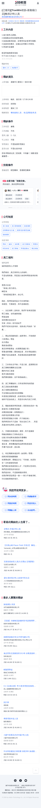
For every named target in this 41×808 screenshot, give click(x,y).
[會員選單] (38, 3)
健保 (10, 244)
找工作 (17, 21)
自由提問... (31, 510)
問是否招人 (31, 503)
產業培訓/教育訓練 (23, 230)
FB (20, 780)
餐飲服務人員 (16, 113)
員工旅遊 (6, 226)
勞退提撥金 (25, 248)
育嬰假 (35, 244)
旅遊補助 (27, 226)
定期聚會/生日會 (8, 230)
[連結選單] (3, 3)
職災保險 (35, 248)
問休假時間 (12, 496)
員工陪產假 (26, 244)
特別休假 (6, 248)
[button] (10, 207)
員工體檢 (15, 248)
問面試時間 (12, 503)
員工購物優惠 (16, 226)
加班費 (17, 244)
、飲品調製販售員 (29, 113)
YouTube (25, 780)
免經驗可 (15, 68)
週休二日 (6, 68)
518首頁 (11, 21)
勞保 (4, 244)
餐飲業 (22, 21)
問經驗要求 (31, 496)
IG (15, 780)
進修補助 (6, 234)
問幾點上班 (12, 510)
